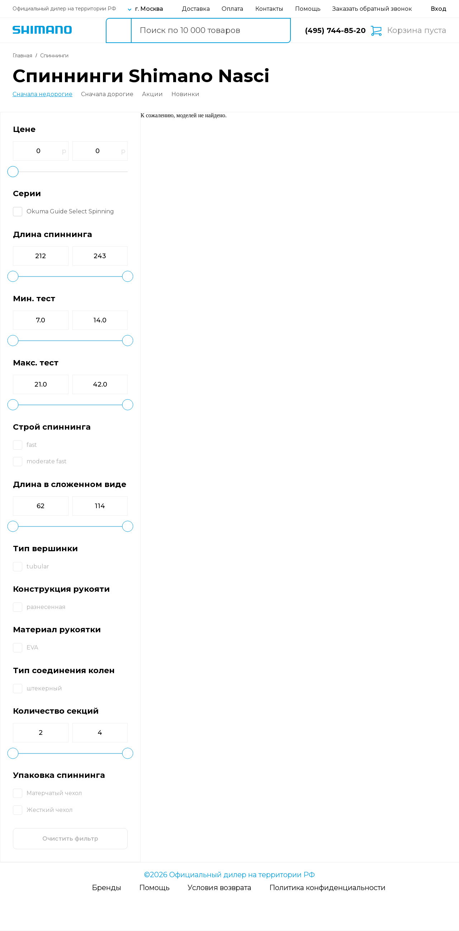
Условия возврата (219, 887)
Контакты (269, 8)
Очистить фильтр (70, 838)
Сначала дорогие (107, 94)
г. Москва (149, 8)
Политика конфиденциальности (327, 887)
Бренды (106, 887)
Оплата (232, 8)
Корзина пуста (416, 30)
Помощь (308, 8)
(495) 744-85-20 (335, 30)
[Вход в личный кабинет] (438, 8)
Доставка (196, 8)
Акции (152, 94)
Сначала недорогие (42, 94)
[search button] (118, 30)
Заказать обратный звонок (372, 8)
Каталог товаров (86, 30)
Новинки (185, 94)
